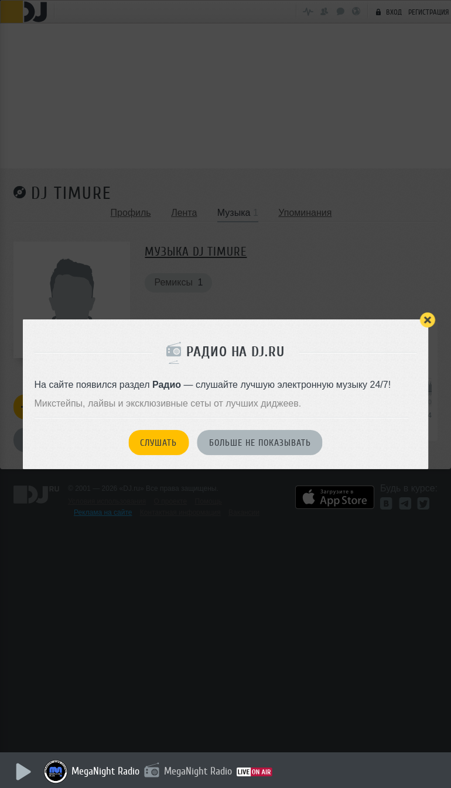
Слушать (158, 443)
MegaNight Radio (105, 771)
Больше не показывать (260, 443)
